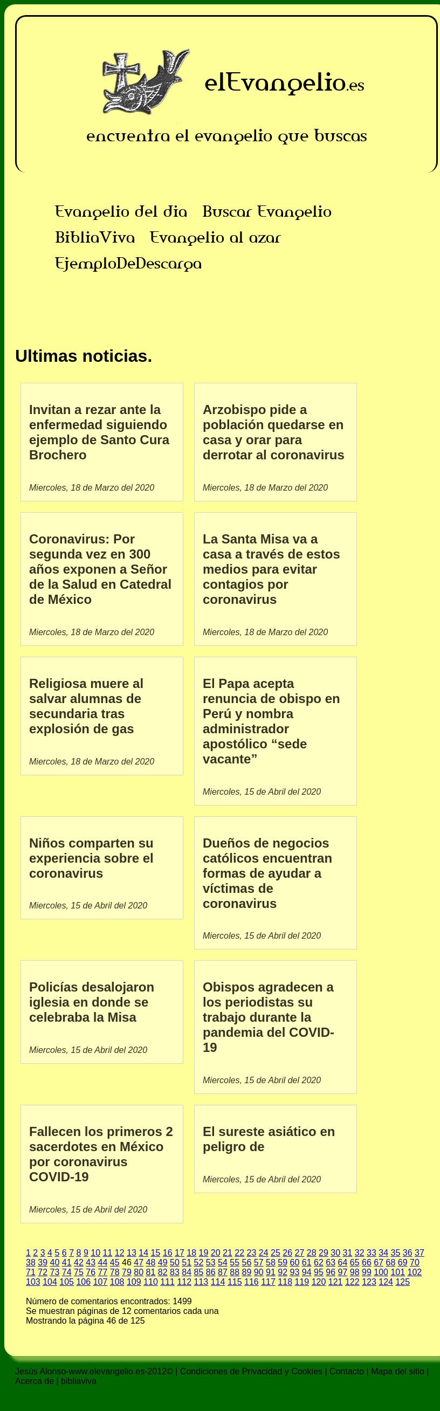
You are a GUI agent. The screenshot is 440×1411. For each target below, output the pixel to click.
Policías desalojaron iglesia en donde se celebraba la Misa (91, 1002)
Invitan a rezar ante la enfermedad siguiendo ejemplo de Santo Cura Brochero (99, 432)
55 (234, 1262)
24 (264, 1252)
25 (275, 1252)
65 (355, 1262)
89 (247, 1272)
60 (294, 1262)
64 (342, 1262)
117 (268, 1281)
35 (395, 1252)
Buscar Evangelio (267, 211)
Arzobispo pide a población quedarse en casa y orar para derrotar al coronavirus (274, 432)
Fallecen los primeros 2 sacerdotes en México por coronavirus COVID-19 (101, 1154)
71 (31, 1272)
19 (203, 1252)
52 (198, 1262)
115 (235, 1281)
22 (239, 1252)
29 (323, 1252)
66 (367, 1262)
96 (330, 1272)
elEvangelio (275, 81)
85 (199, 1272)
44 (103, 1262)
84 (186, 1272)
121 (335, 1281)
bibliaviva (79, 1381)
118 (285, 1281)
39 (42, 1262)
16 (168, 1252)
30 (335, 1252)
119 (302, 1281)
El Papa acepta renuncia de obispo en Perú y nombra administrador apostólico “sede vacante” (271, 721)
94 (307, 1272)
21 (227, 1252)
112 (184, 1281)
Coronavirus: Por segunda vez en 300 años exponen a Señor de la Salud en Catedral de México (100, 569)
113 (201, 1281)
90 (259, 1272)
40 (55, 1262)
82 (163, 1272)
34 (383, 1252)
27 (299, 1252)
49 (163, 1262)
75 (79, 1272)
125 (402, 1281)
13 (131, 1252)
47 (138, 1262)
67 (378, 1262)
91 (271, 1272)
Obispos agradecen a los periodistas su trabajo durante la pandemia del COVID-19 (268, 1017)
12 (120, 1252)
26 (287, 1252)
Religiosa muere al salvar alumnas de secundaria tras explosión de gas (86, 706)
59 (282, 1262)
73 (55, 1272)
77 (103, 1272)
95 (319, 1272)
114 (218, 1281)
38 (31, 1262)
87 (223, 1272)
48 (150, 1262)
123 (369, 1281)
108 (117, 1281)
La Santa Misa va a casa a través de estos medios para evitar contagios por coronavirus (271, 569)
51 (186, 1262)
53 (211, 1262)
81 (151, 1272)
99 (367, 1272)
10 (95, 1252)
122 (352, 1281)
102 (415, 1272)
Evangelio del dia (121, 211)
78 (115, 1272)
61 (307, 1262)
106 (83, 1281)
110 (150, 1281)
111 (167, 1281)
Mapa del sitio (397, 1371)
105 (66, 1281)
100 (381, 1272)
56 (246, 1262)
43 (90, 1262)
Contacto (346, 1371)
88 (234, 1272)
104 (50, 1281)
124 (386, 1281)
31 (347, 1252)
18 (191, 1252)
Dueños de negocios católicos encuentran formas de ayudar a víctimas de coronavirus (267, 873)
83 (175, 1272)
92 (282, 1272)
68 (390, 1262)
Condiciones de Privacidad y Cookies (251, 1371)
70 (415, 1262)
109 (134, 1281)
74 (67, 1272)
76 (90, 1272)
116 (251, 1281)
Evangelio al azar (215, 237)
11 (107, 1252)
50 (175, 1262)
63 (330, 1262)
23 (251, 1252)
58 (271, 1262)
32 (360, 1252)
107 (100, 1281)
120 (319, 1281)
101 (397, 1272)
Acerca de (34, 1381)
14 (143, 1252)
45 (115, 1262)
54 (223, 1262)
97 (343, 1272)
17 (179, 1252)
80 (138, 1272)
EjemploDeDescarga (128, 263)
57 (259, 1262)
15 (155, 1252)
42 (79, 1262)
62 (319, 1262)
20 (216, 1252)
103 (33, 1281)
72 (42, 1272)
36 (407, 1252)
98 (355, 1272)
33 (371, 1252)
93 (295, 1272)
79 (127, 1272)
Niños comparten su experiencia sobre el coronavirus (91, 858)
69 (403, 1262)
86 (211, 1272)
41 (67, 1262)
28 (312, 1252)
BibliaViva (95, 237)
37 (419, 1252)
